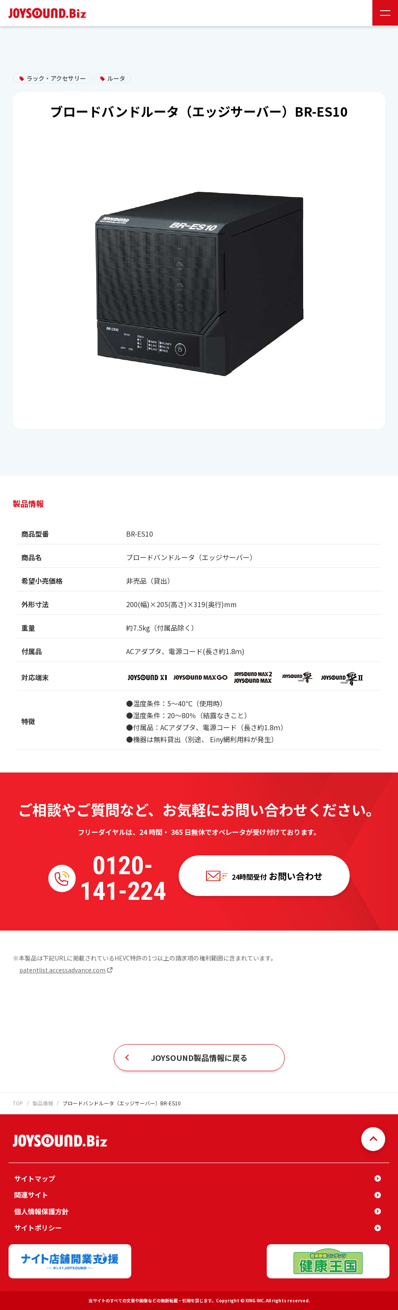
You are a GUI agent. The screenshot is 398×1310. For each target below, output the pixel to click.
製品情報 (42, 1103)
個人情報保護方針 (41, 1211)
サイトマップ (34, 1178)
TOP (18, 1103)
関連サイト (31, 1195)
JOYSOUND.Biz (49, 13)
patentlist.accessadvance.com (62, 970)
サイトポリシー (38, 1227)
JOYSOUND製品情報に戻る (199, 1057)
